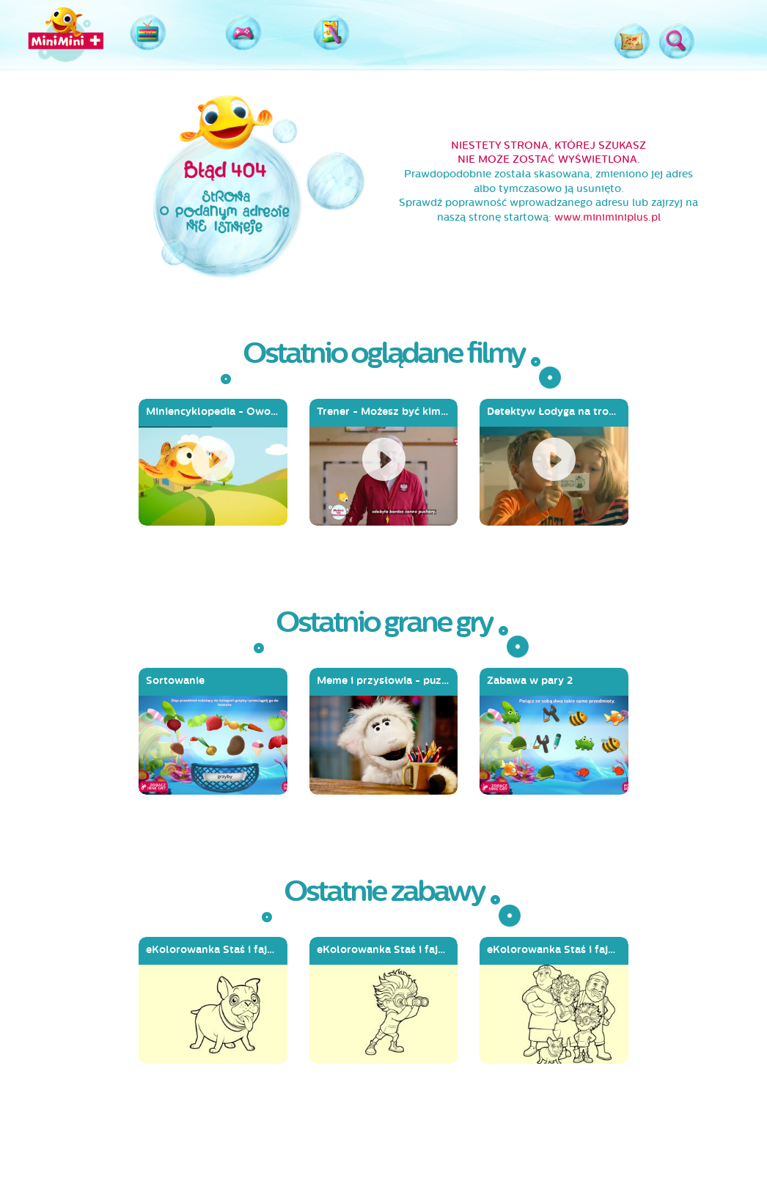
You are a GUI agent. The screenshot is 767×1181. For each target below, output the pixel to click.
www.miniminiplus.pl (607, 217)
